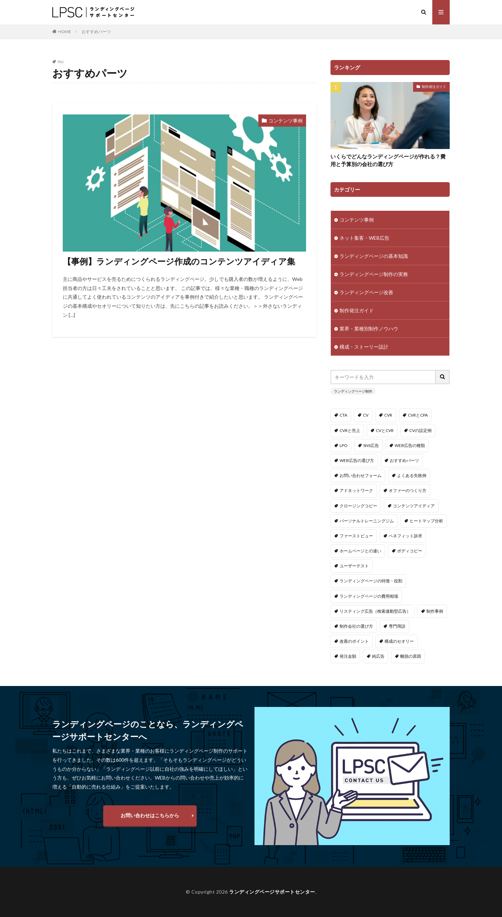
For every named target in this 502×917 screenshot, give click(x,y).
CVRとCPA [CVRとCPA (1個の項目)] (418, 415)
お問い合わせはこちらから (150, 815)
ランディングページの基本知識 (374, 256)
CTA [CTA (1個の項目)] (343, 415)
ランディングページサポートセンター (272, 892)
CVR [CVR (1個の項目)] (388, 415)
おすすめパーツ (96, 31)
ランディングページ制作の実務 (374, 274)
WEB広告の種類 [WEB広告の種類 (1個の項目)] (410, 445)
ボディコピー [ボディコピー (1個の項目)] (409, 550)
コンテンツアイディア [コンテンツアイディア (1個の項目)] (414, 505)
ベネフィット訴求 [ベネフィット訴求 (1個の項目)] (405, 535)
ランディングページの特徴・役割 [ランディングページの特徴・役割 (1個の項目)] (371, 580)
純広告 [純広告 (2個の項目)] (378, 656)
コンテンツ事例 (285, 121)
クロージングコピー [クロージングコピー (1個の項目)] (358, 505)
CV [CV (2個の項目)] (365, 415)
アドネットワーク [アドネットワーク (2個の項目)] (356, 490)
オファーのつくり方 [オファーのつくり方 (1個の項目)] (407, 490)
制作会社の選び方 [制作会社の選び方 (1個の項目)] (356, 626)
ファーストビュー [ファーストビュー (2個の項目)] (356, 535)
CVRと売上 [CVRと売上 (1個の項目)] (350, 430)
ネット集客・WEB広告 (364, 238)
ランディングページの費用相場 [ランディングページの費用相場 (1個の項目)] (369, 596)
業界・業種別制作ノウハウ (369, 328)
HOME (64, 31)
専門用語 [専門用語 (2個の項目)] (397, 626)
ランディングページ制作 (353, 391)
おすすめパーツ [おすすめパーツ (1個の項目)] (404, 460)
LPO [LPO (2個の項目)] (344, 445)
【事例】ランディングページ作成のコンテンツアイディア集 (179, 261)
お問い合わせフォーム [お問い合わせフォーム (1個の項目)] (360, 475)
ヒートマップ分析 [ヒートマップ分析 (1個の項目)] (426, 520)
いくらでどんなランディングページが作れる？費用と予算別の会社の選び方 (388, 160)
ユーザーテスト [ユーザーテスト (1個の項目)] (354, 565)
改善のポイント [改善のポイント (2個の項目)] (354, 641)
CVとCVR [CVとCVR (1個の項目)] (385, 430)
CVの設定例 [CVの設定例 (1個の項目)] (420, 430)
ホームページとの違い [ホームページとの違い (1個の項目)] (360, 550)
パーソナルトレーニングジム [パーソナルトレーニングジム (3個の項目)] (367, 520)
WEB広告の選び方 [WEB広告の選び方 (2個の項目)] (357, 460)
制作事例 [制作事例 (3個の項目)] (434, 611)
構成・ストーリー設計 (364, 347)
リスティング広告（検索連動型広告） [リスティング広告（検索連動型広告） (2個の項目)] (375, 611)
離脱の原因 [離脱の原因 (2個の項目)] (410, 656)
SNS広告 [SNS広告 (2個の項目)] (371, 445)
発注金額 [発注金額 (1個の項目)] (348, 656)
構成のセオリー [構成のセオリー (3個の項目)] (399, 641)
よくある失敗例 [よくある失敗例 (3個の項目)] (411, 475)
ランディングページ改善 (366, 292)
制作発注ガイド (434, 86)
